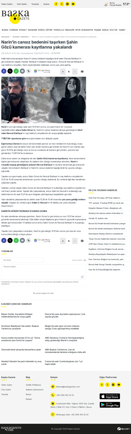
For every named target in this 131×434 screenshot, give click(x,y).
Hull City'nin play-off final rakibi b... (105, 198)
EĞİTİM (49, 30)
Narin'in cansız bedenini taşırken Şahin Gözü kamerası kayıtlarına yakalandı (64, 37)
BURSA (5, 30)
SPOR (77, 30)
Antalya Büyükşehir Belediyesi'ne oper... (107, 254)
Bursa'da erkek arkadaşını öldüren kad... (107, 228)
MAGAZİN (69, 30)
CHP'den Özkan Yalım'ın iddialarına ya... (107, 244)
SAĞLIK (105, 30)
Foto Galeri (22, 4)
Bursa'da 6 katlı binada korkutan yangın (107, 223)
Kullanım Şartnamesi (34, 389)
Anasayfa (5, 37)
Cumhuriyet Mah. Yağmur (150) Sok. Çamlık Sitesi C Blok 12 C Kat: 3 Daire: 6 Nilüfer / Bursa (72, 405)
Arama (46, 4)
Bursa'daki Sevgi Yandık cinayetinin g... (107, 264)
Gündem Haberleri (21, 37)
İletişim (29, 399)
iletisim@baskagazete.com (68, 386)
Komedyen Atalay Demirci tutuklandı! (106, 233)
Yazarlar (35, 4)
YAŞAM (97, 30)
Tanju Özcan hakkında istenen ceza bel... (108, 239)
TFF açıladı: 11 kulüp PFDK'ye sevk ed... (107, 203)
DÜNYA (41, 30)
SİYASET (23, 30)
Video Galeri (6, 4)
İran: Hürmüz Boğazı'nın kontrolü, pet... (107, 259)
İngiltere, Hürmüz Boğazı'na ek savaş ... (107, 249)
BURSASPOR (87, 30)
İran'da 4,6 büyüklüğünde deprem (104, 269)
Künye (28, 394)
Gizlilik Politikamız (33, 385)
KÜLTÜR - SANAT (117, 30)
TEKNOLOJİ (58, 30)
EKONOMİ (32, 30)
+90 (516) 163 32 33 (65, 395)
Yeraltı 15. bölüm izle (98, 218)
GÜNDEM (13, 30)
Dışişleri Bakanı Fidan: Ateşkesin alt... (106, 208)
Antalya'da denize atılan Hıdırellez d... (106, 213)
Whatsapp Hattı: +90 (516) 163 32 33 (72, 414)
